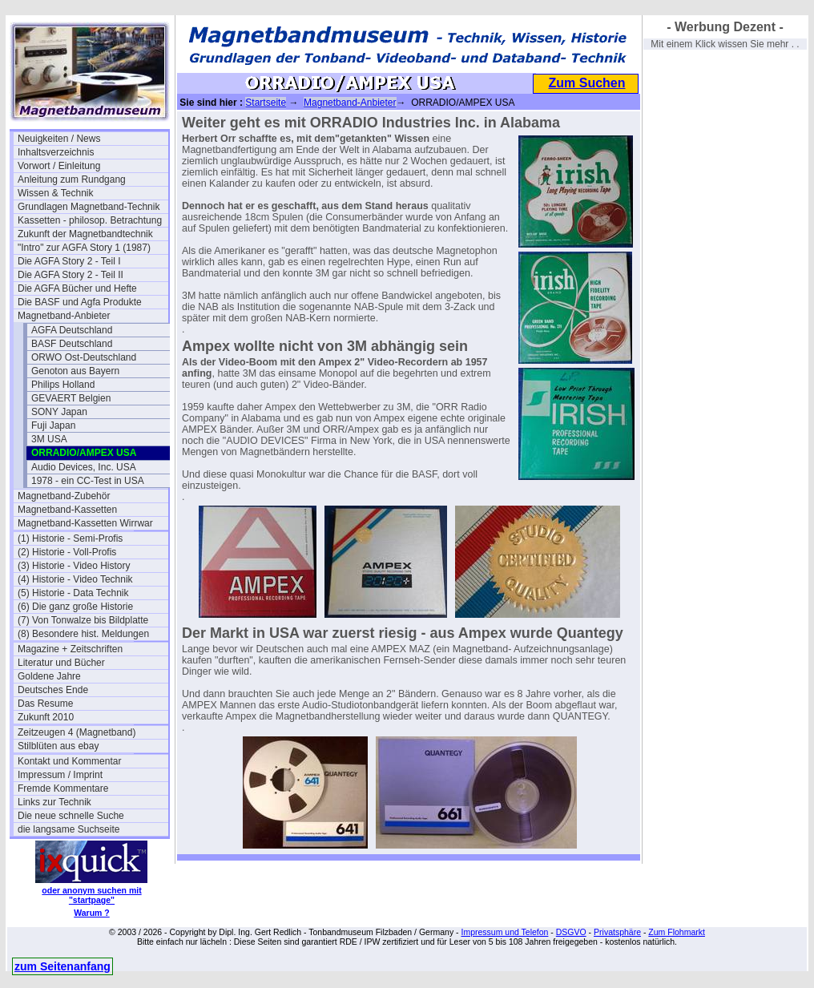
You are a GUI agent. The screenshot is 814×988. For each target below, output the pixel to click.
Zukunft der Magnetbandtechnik (85, 234)
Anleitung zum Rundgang (72, 179)
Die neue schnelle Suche (71, 815)
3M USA (49, 439)
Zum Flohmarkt (676, 932)
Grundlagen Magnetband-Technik (88, 206)
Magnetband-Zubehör (64, 496)
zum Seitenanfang (62, 966)
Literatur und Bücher (61, 662)
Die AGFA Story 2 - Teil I (69, 261)
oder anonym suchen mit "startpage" (91, 895)
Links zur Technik (54, 802)
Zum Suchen (586, 83)
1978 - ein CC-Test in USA (87, 480)
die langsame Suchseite (68, 829)
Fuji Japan (53, 425)
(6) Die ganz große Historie (75, 606)
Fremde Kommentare (63, 788)
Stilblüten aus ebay (58, 746)
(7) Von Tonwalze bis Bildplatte (83, 620)
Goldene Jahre (49, 676)
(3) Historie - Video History (74, 565)
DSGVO (571, 932)
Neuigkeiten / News (59, 138)
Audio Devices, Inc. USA (83, 467)
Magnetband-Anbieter (64, 315)
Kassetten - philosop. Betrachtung (90, 220)
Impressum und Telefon (504, 932)
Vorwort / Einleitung (59, 165)
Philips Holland (63, 384)
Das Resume (45, 703)
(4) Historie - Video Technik (75, 579)
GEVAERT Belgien (71, 398)
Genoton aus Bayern (75, 371)
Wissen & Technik (55, 193)
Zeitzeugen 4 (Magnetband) (76, 732)
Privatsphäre (617, 932)
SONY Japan (59, 411)
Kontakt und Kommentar (69, 761)
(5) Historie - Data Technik (73, 593)
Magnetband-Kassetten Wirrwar (85, 523)
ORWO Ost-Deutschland (83, 357)
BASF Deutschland (71, 343)
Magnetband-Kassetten (67, 509)
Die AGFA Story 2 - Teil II (70, 274)
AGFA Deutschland (71, 330)
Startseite (265, 102)
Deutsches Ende (53, 690)
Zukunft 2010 (46, 717)
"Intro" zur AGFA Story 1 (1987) (84, 247)
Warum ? (92, 912)
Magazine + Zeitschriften (70, 649)
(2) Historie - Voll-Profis (67, 552)
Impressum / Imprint (60, 774)
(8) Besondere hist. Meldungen (83, 633)
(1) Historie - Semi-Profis (70, 538)
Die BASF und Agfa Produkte (80, 302)
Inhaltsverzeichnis (56, 152)
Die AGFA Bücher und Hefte (77, 288)
